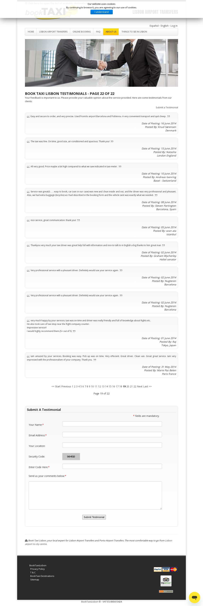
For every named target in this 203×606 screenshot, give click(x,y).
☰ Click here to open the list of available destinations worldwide (63, 3)
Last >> (147, 386)
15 (110, 386)
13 (103, 386)
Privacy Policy (37, 568)
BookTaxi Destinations (42, 576)
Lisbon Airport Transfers (53, 31)
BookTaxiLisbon (37, 565)
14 (106, 386)
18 (120, 386)
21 (131, 386)
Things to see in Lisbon (134, 31)
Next (139, 386)
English (164, 25)
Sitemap (34, 579)
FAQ (98, 31)
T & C (33, 572)
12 (99, 386)
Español (154, 25)
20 (127, 386)
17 (117, 386)
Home (31, 31)
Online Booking (82, 31)
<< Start (56, 386)
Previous (66, 386)
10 (92, 386)
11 (96, 386)
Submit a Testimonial (167, 107)
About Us (111, 31)
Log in (174, 25)
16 (113, 386)
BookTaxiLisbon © (91, 601)
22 (134, 386)
